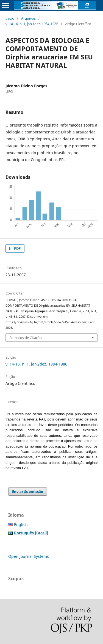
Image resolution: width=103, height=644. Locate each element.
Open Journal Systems (28, 556)
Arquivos (28, 18)
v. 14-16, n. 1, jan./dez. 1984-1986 (31, 23)
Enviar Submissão (27, 491)
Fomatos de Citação (25, 337)
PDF (17, 248)
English (21, 524)
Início (9, 18)
